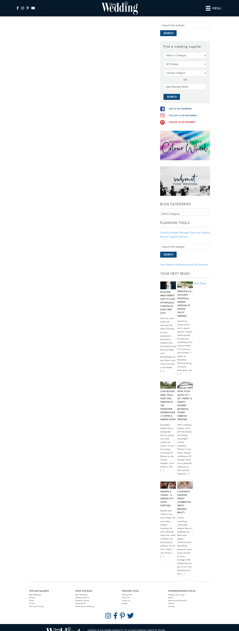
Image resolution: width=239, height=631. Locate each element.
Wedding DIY (80, 599)
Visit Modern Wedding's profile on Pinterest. (184, 259)
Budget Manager (180, 227)
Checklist (165, 227)
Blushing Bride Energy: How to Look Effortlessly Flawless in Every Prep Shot (167, 298)
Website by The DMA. (156, 626)
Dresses (32, 593)
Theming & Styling (36, 602)
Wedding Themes (82, 596)
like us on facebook (180, 104)
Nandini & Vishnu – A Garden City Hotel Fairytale (167, 494)
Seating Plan (127, 590)
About (170, 593)
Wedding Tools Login (176, 590)
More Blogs (200, 278)
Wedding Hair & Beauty (84, 602)
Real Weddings (35, 590)
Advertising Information (177, 596)
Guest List (195, 227)
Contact (171, 599)
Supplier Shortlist (178, 232)
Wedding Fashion (82, 593)
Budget (124, 599)
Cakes (31, 596)
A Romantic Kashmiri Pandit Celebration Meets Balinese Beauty (184, 497)
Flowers (32, 599)
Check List (126, 596)
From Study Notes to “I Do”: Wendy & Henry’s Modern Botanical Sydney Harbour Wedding (184, 401)
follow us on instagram (183, 111)
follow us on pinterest (182, 117)
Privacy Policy (104, 629)
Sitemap (171, 602)
